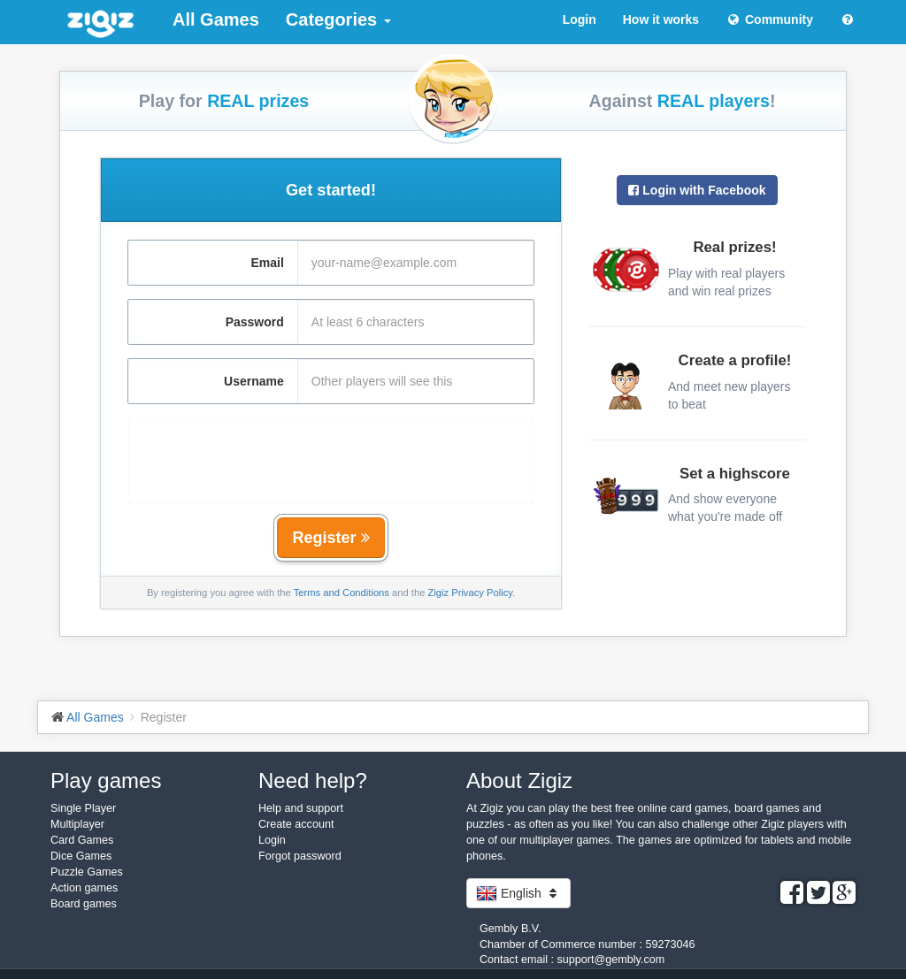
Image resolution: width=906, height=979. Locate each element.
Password (255, 322)
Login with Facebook (696, 190)
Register (330, 538)
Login (579, 19)
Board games (83, 904)
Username (254, 381)
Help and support (300, 808)
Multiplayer (77, 824)
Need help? (312, 780)
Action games (84, 888)
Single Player (83, 808)
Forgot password (300, 856)
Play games (105, 780)
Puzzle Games (86, 872)
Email (266, 263)
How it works (661, 19)
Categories (338, 19)
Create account (296, 824)
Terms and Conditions (341, 592)
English (518, 893)
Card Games (81, 840)
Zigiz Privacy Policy (469, 592)
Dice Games (80, 856)
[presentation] (330, 451)
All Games (216, 19)
